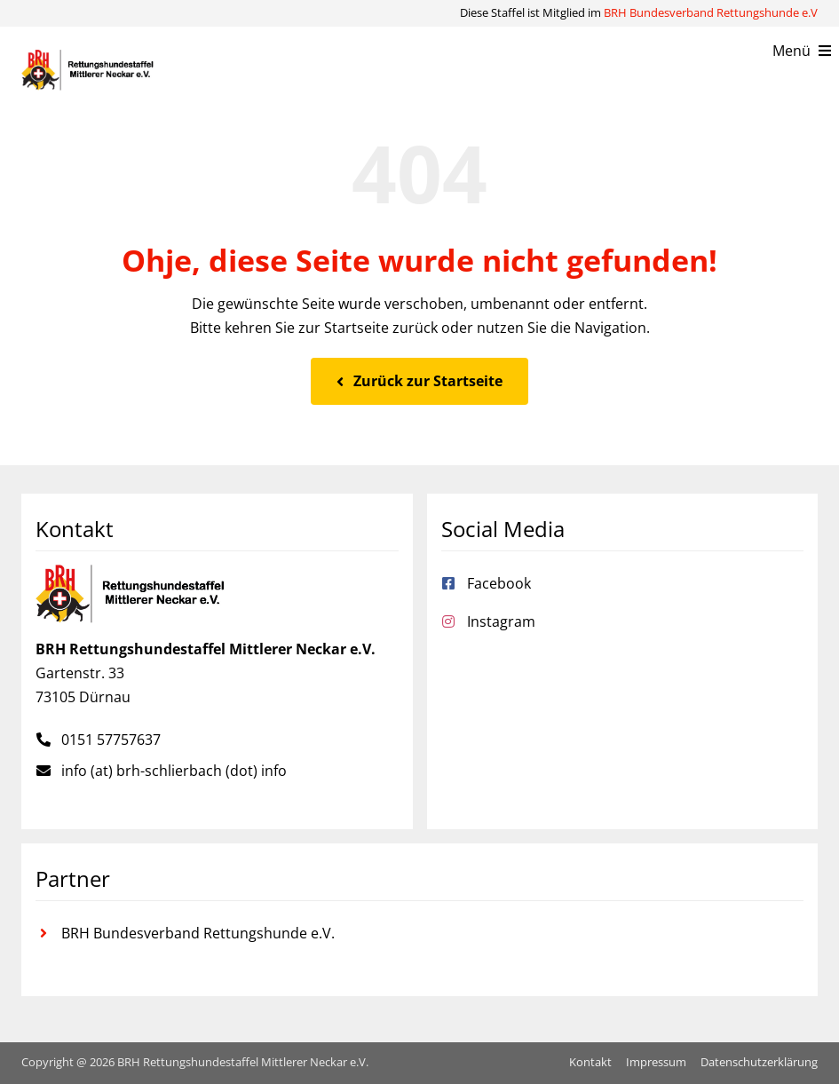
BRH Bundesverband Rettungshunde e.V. (198, 933)
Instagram (501, 621)
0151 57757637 (111, 739)
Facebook (499, 583)
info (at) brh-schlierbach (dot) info (174, 770)
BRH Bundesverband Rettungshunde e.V (711, 12)
